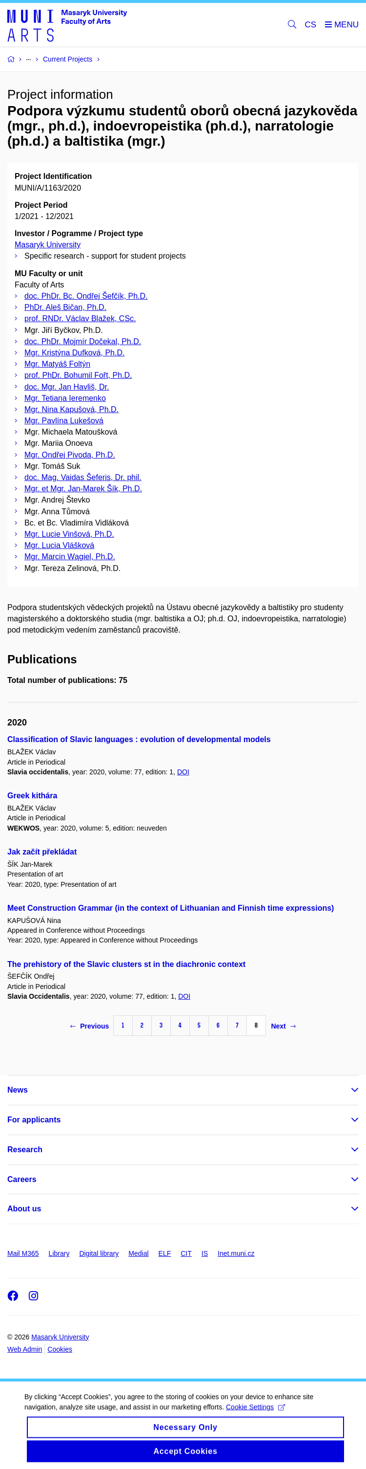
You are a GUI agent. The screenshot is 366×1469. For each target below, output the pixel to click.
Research (24, 1149)
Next (283, 1026)
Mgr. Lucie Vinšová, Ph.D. (69, 534)
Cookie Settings (255, 1413)
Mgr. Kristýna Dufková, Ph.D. (74, 353)
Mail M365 (23, 1253)
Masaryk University (48, 245)
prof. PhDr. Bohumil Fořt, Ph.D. (78, 375)
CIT (186, 1253)
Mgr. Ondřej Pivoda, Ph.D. (69, 455)
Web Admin (24, 1349)
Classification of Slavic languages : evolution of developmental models (139, 739)
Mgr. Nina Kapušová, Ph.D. (71, 409)
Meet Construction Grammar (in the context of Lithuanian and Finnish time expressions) (170, 908)
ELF (165, 1253)
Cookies (59, 1349)
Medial (138, 1253)
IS (205, 1253)
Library (59, 1253)
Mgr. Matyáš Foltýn (57, 364)
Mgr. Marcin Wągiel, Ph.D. (69, 556)
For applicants (34, 1120)
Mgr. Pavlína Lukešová (63, 421)
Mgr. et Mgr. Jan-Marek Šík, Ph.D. (83, 488)
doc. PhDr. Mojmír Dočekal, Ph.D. (82, 341)
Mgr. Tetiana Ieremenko (65, 398)
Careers (22, 1179)
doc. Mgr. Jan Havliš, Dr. (66, 387)
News (17, 1090)
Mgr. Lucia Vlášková (59, 545)
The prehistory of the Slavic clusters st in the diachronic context (126, 964)
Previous (89, 1026)
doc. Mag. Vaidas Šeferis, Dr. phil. (83, 477)
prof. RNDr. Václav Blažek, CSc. (80, 318)
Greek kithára (32, 795)
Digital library (99, 1253)
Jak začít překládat (42, 852)
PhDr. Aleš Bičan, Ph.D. (65, 307)
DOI (183, 772)
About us (24, 1209)
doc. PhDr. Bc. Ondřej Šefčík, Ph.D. (86, 296)
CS (311, 24)
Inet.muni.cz (236, 1253)
